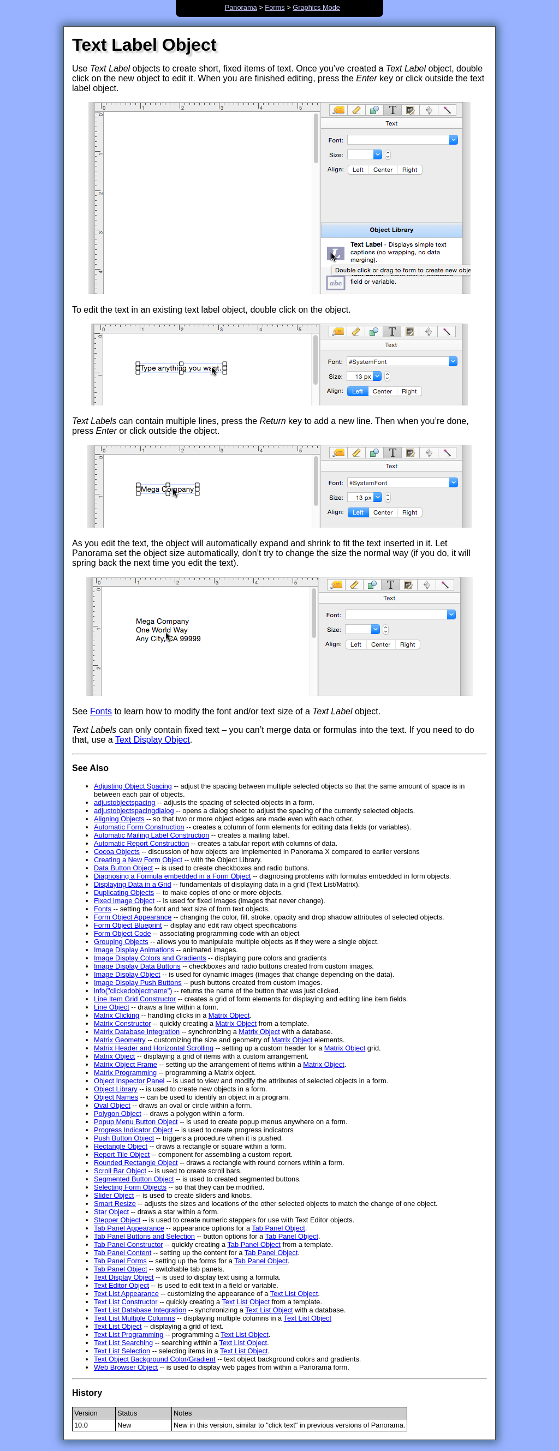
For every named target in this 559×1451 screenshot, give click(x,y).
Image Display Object (127, 974)
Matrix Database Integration (137, 1032)
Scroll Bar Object (120, 1171)
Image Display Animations (134, 950)
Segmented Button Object (134, 1179)
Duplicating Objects (124, 892)
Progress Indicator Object (133, 1130)
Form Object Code (122, 933)
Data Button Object (123, 868)
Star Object (111, 1212)
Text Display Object (152, 739)
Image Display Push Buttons (138, 982)
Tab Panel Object (278, 1228)
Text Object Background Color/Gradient (155, 1359)
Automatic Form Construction (139, 827)
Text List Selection (122, 1351)
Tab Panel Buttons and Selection (144, 1236)
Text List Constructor (126, 1302)
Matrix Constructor (122, 1023)
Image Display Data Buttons (137, 966)
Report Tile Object (122, 1154)
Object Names (116, 1097)
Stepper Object (117, 1220)
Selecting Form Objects (130, 1187)
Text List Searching (123, 1343)
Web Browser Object (126, 1367)
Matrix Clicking (116, 1015)
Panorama (241, 7)
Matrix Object (229, 1015)
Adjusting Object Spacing (133, 786)
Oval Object (112, 1105)
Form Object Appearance (132, 917)
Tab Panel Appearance (129, 1228)
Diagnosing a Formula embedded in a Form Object (172, 876)
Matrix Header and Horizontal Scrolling (153, 1048)
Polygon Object (117, 1113)
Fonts (101, 711)
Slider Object (114, 1195)
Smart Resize (115, 1203)
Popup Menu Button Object (136, 1122)
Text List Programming (128, 1334)
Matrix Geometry (120, 1040)
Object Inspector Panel (129, 1081)
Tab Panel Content (122, 1253)
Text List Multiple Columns (134, 1318)
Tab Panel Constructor (128, 1244)
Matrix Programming (125, 1072)
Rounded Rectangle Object (136, 1163)
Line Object (111, 1007)
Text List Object (294, 1293)
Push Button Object (124, 1138)
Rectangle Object (120, 1146)
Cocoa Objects (117, 851)
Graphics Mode (316, 7)
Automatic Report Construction (141, 843)
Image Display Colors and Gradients (150, 958)
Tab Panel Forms (120, 1261)
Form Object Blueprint (128, 925)
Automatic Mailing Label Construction (151, 835)
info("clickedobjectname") (133, 991)
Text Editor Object (121, 1285)
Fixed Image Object (124, 901)
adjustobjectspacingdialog (134, 811)
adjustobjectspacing (124, 802)
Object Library (116, 1089)
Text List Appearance (126, 1293)
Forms (274, 7)
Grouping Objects (121, 942)
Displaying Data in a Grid (132, 884)
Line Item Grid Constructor (135, 999)
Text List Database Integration (140, 1310)
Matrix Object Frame (125, 1064)
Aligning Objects (119, 819)
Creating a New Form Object (138, 860)
